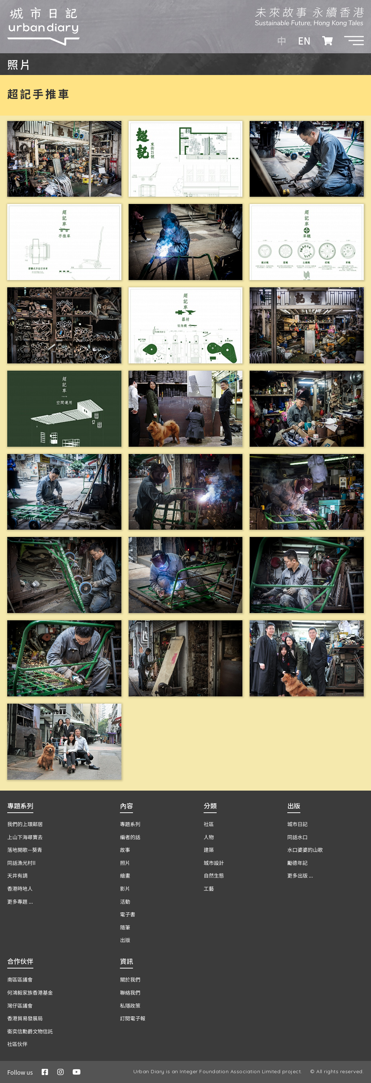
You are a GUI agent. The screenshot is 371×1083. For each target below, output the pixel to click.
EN (304, 40)
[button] (354, 40)
